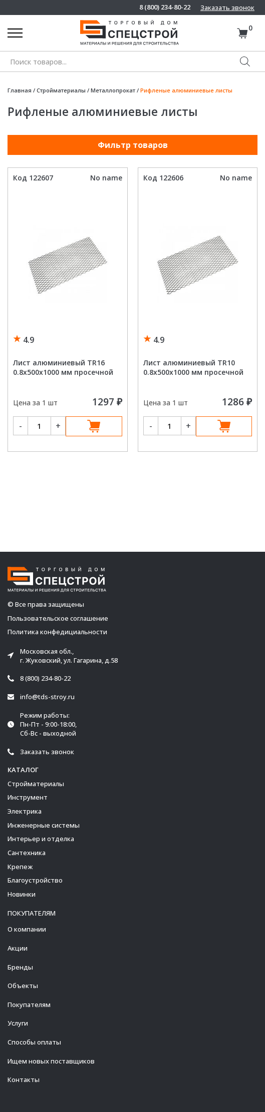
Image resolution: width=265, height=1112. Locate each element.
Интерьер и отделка (41, 838)
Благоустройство (35, 880)
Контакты (24, 1079)
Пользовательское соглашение (58, 618)
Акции (18, 948)
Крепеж (20, 866)
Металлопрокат (113, 90)
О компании (27, 929)
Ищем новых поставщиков (51, 1061)
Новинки (22, 894)
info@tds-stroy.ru (47, 697)
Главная (20, 90)
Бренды (20, 967)
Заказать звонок (227, 7)
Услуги (18, 1023)
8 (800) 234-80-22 (164, 7)
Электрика (25, 811)
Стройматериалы (61, 90)
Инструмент (28, 797)
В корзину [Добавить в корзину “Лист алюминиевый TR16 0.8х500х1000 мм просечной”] (94, 426)
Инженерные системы (44, 825)
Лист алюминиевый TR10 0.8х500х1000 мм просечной (193, 367)
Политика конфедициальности (57, 631)
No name (106, 177)
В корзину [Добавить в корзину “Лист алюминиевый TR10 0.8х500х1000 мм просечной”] (224, 426)
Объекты (23, 985)
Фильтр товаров (133, 144)
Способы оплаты (34, 1042)
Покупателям (29, 1004)
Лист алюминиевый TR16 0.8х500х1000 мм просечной (63, 367)
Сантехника (27, 852)
